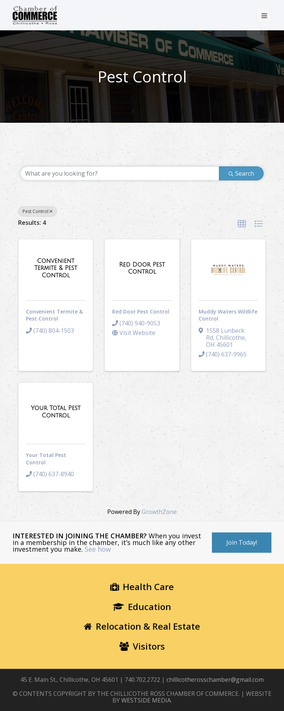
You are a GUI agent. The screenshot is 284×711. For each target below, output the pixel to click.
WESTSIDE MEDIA (146, 700)
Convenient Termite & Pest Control (54, 315)
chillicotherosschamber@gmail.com (215, 680)
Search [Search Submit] (241, 173)
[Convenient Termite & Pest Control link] (55, 268)
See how (98, 549)
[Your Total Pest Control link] (55, 411)
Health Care (142, 586)
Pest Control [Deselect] (38, 211)
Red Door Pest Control (140, 311)
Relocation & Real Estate (142, 626)
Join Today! (241, 542)
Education (142, 606)
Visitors (142, 646)
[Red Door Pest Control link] (142, 268)
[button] (241, 224)
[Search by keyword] (119, 173)
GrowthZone (159, 512)
